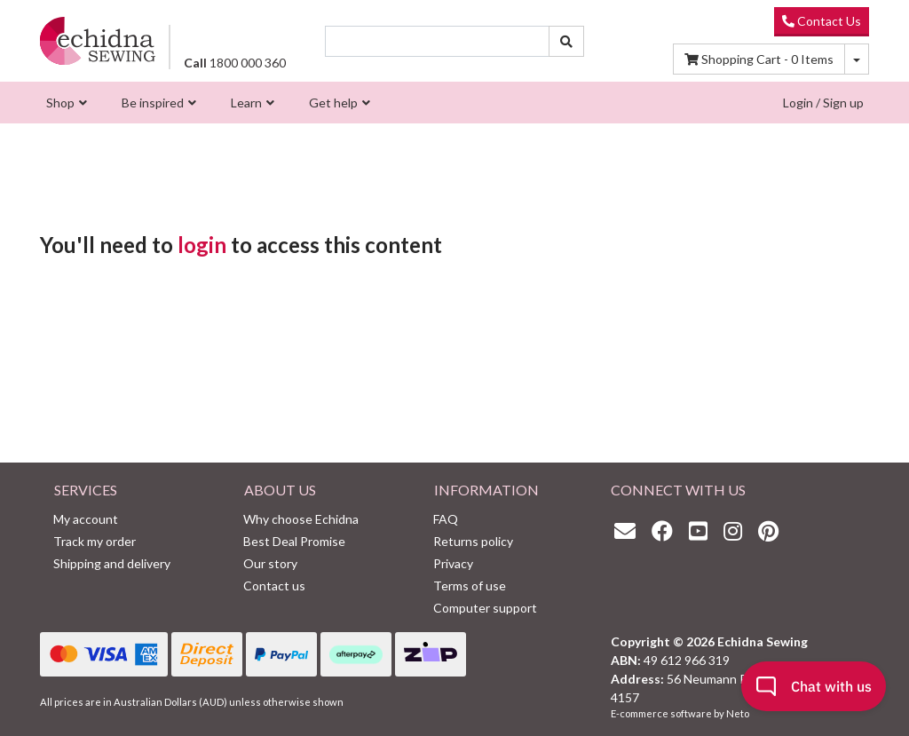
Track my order (94, 541)
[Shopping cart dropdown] (856, 59)
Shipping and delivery (111, 563)
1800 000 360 (235, 62)
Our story (270, 563)
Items (759, 59)
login (202, 244)
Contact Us (821, 20)
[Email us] (629, 530)
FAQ (445, 518)
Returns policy (473, 541)
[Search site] (566, 41)
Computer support (485, 607)
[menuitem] (64, 102)
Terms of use (469, 585)
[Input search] (437, 41)
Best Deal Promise (294, 541)
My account (85, 518)
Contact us (274, 585)
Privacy (453, 563)
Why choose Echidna (301, 518)
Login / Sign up (823, 102)
